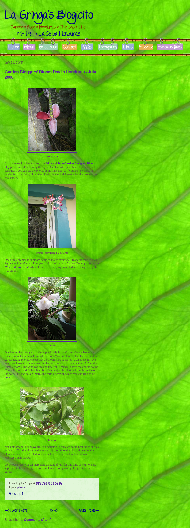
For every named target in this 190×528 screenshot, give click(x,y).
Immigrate (108, 47)
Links (128, 47)
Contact (70, 47)
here (7, 377)
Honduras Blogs (170, 47)
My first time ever (17, 267)
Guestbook (48, 47)
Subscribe (146, 47)
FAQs (87, 47)
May (49, 163)
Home (13, 47)
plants (21, 487)
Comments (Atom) (37, 519)
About (29, 47)
